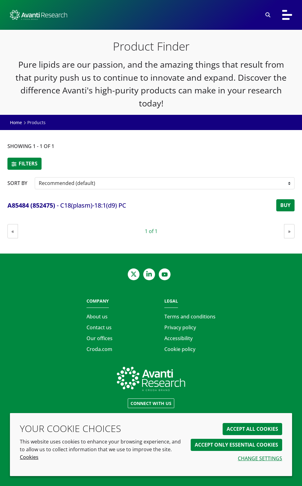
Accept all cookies (252, 428)
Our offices (100, 338)
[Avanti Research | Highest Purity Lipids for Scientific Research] (134, 15)
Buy (285, 205)
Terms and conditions (189, 316)
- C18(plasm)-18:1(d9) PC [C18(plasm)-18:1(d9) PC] (66, 205)
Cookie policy (179, 349)
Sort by (17, 183)
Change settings (260, 458)
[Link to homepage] (151, 379)
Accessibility (178, 338)
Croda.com (99, 349)
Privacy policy (180, 327)
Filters (24, 163)
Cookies (29, 457)
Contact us (99, 327)
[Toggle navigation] (287, 15)
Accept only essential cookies (236, 444)
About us (97, 316)
